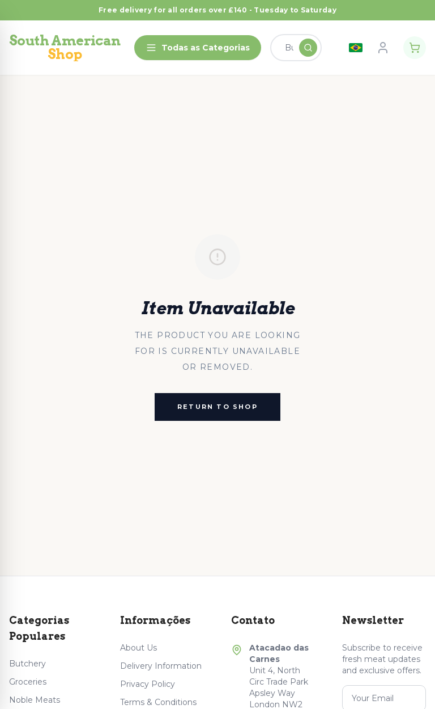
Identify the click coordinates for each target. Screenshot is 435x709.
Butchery (27, 664)
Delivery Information (161, 666)
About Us (138, 648)
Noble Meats (34, 700)
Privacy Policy (147, 684)
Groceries (27, 682)
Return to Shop (217, 407)
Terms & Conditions (158, 702)
